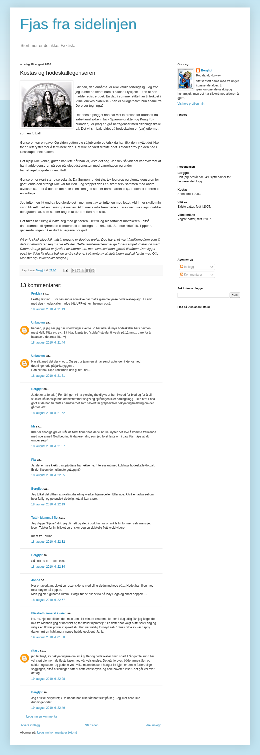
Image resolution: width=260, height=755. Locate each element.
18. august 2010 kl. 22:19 (48, 504)
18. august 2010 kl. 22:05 (48, 475)
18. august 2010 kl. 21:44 (48, 342)
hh (33, 426)
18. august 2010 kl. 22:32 (48, 541)
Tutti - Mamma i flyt (44, 517)
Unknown (38, 322)
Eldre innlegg (152, 725)
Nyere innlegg (30, 725)
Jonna (35, 580)
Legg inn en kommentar (42, 716)
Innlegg (187, 267)
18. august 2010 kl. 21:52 (48, 413)
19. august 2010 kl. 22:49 (48, 708)
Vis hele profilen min (191, 103)
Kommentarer (191, 274)
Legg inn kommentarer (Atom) (57, 732)
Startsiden (91, 725)
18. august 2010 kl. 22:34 (48, 566)
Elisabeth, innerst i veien (48, 613)
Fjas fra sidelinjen (78, 24)
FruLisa (36, 293)
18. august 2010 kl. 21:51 (48, 376)
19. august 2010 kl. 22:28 (48, 679)
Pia (33, 459)
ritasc (35, 650)
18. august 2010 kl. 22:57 (48, 600)
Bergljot (36, 389)
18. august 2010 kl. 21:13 (48, 309)
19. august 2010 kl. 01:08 (48, 637)
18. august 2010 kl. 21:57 (48, 446)
